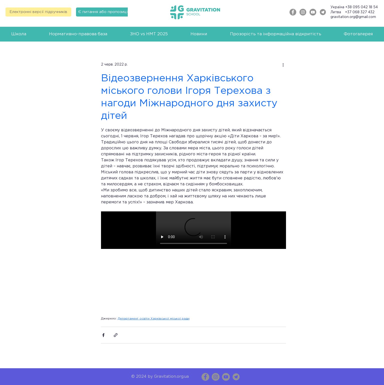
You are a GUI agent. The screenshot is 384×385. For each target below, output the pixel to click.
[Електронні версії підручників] (38, 12)
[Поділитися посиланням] (115, 335)
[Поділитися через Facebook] (103, 335)
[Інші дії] (283, 65)
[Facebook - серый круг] (293, 12)
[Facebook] (205, 377)
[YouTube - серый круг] (313, 12)
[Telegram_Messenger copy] (236, 377)
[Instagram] (216, 377)
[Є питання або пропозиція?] (105, 12)
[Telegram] (323, 12)
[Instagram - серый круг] (303, 12)
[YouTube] (226, 377)
